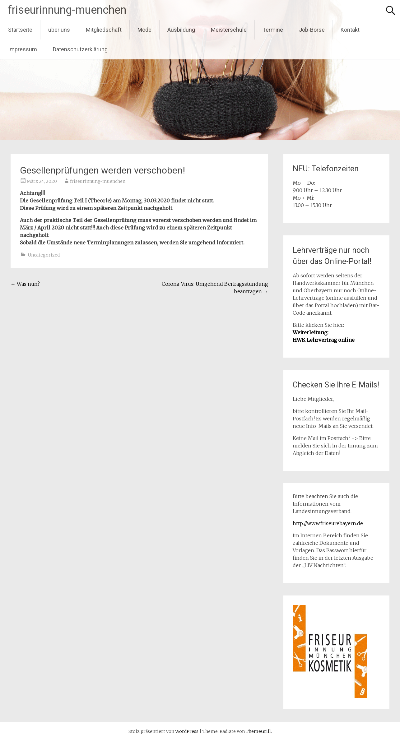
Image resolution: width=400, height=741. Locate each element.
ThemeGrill (258, 731)
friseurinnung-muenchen (67, 9)
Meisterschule (229, 29)
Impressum (22, 49)
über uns (59, 29)
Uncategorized (44, 255)
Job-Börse (312, 29)
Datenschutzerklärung (80, 49)
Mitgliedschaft (104, 29)
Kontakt (350, 29)
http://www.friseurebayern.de (328, 523)
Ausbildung (181, 29)
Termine (273, 29)
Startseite (20, 29)
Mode (144, 29)
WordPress (186, 731)
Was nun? (25, 284)
